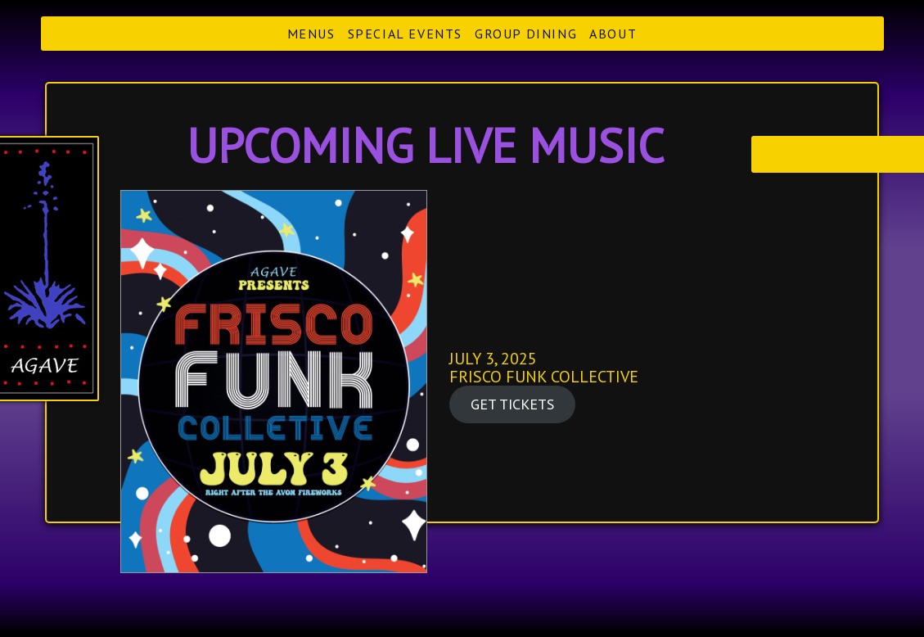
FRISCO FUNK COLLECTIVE (543, 376)
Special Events (405, 33)
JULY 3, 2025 (493, 358)
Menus (311, 33)
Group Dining (526, 33)
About (613, 33)
